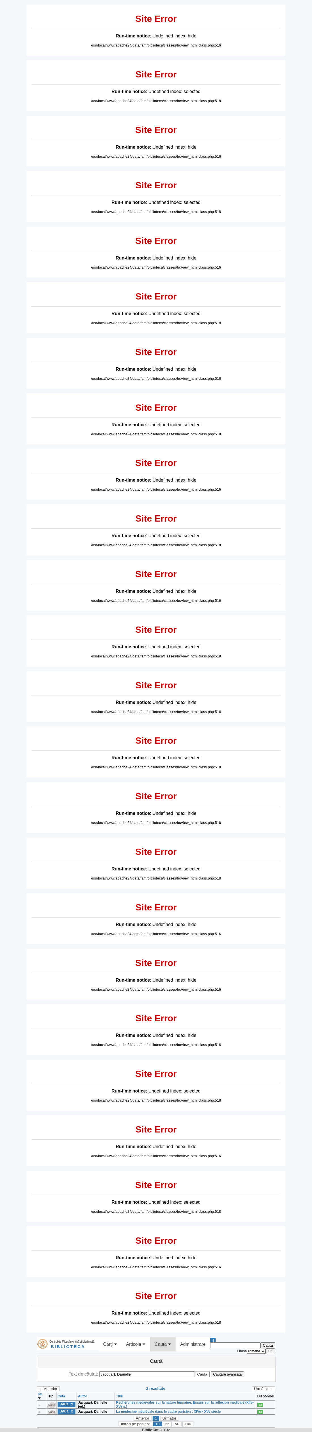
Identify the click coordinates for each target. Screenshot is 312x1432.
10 (157, 1424)
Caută (163, 1344)
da (260, 1404)
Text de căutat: (84, 1374)
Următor (169, 1418)
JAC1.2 (66, 1411)
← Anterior (48, 1389)
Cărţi (110, 1344)
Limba (242, 1351)
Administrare (193, 1344)
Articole (136, 1344)
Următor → (263, 1389)
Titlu (119, 1396)
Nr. (40, 1396)
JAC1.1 (66, 1404)
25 (167, 1424)
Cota (61, 1396)
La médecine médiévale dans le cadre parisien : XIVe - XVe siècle (168, 1412)
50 (177, 1424)
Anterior (142, 1418)
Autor (82, 1396)
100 (188, 1424)
